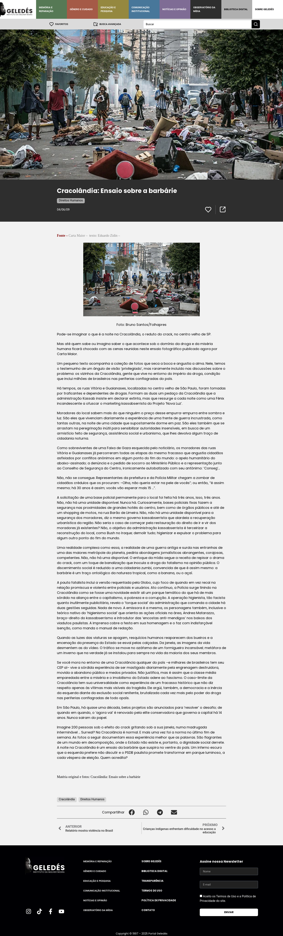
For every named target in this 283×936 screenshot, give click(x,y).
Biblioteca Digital (236, 9)
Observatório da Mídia (204, 9)
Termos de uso (152, 890)
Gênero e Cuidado (81, 9)
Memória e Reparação (46, 9)
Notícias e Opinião (174, 9)
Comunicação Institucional (141, 9)
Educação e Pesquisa (108, 9)
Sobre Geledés (264, 9)
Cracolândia (67, 799)
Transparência (152, 881)
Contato (148, 910)
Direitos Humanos (71, 200)
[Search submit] (256, 24)
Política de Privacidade (159, 900)
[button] (132, 812)
